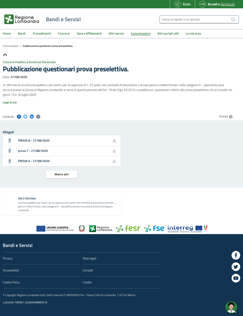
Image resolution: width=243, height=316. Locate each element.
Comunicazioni (11, 46)
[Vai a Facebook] (236, 255)
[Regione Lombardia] (41, 19)
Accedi (212, 4)
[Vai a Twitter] (236, 266)
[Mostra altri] (61, 174)
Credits (87, 282)
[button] (118, 102)
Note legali (89, 258)
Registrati (228, 4)
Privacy (8, 258)
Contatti (88, 270)
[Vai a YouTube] (236, 278)
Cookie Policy (11, 282)
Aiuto (187, 4)
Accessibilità (11, 270)
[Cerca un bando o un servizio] (199, 19)
